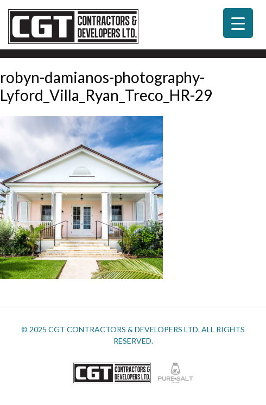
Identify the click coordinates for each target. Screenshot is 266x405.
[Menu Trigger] (238, 23)
